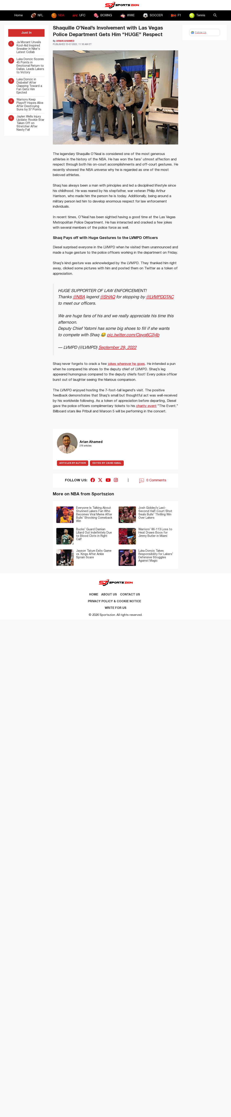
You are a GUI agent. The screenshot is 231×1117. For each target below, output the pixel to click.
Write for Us (115, 608)
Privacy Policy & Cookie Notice (114, 601)
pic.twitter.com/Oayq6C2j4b (133, 335)
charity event (146, 406)
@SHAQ (107, 297)
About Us (109, 594)
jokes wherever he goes (126, 364)
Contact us (130, 594)
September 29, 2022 (117, 348)
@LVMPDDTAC (160, 297)
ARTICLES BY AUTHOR (72, 463)
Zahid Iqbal (106, 463)
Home (18, 15)
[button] (215, 15)
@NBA (79, 297)
